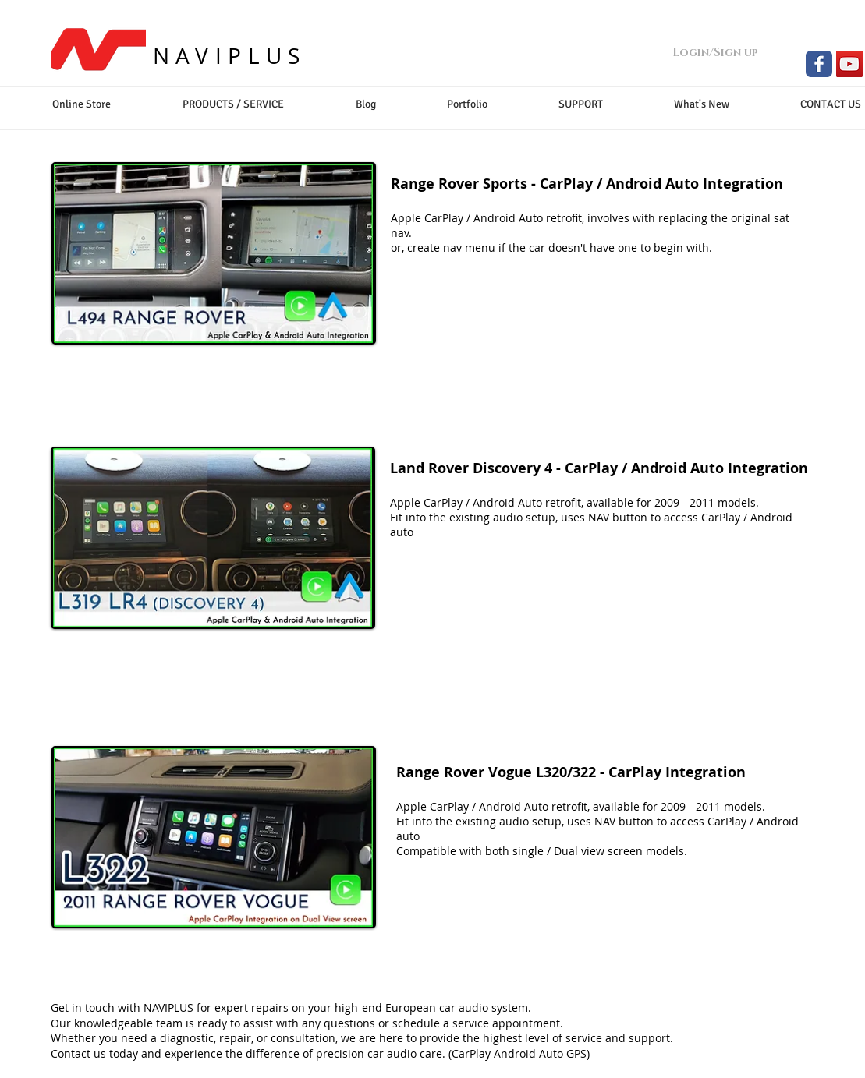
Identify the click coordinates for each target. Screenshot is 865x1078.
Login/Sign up (715, 52)
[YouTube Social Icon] (849, 64)
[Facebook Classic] (819, 64)
